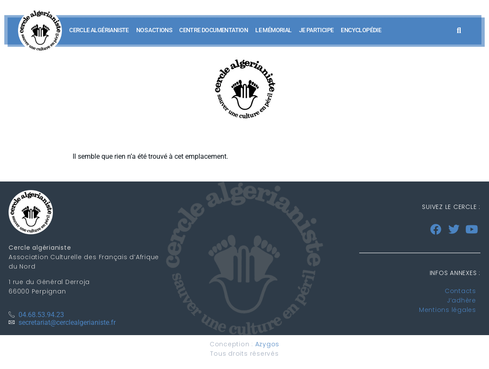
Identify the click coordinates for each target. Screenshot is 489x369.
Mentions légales (447, 309)
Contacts (460, 291)
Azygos (267, 344)
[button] (459, 30)
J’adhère (461, 300)
